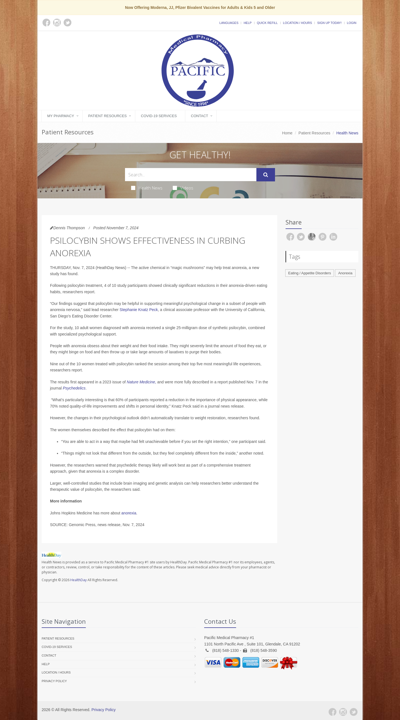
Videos (183, 188)
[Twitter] (354, 712)
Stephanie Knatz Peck (139, 309)
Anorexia (345, 273)
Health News (146, 188)
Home (287, 133)
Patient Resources (107, 116)
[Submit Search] (265, 174)
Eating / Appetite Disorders (309, 273)
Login (351, 22)
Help (248, 22)
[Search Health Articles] (190, 174)
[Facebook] (332, 712)
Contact (199, 116)
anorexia (128, 513)
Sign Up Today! (329, 22)
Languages (228, 22)
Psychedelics (74, 388)
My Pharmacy (60, 116)
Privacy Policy (54, 681)
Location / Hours (297, 22)
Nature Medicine (141, 382)
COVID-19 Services (159, 116)
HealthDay (78, 580)
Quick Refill (267, 22)
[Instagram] (343, 712)
